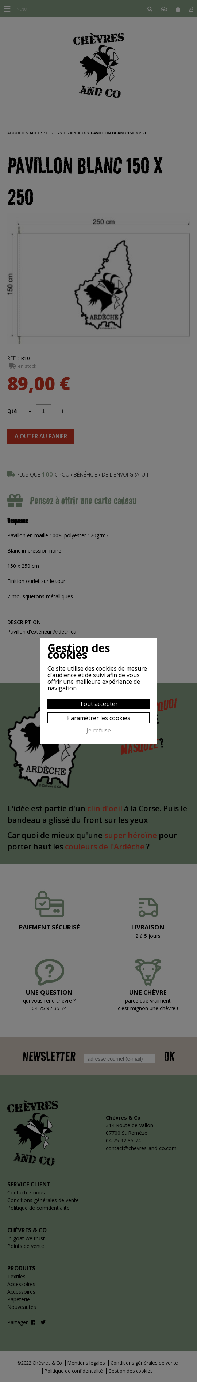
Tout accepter (99, 704)
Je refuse (98, 730)
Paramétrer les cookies (98, 718)
